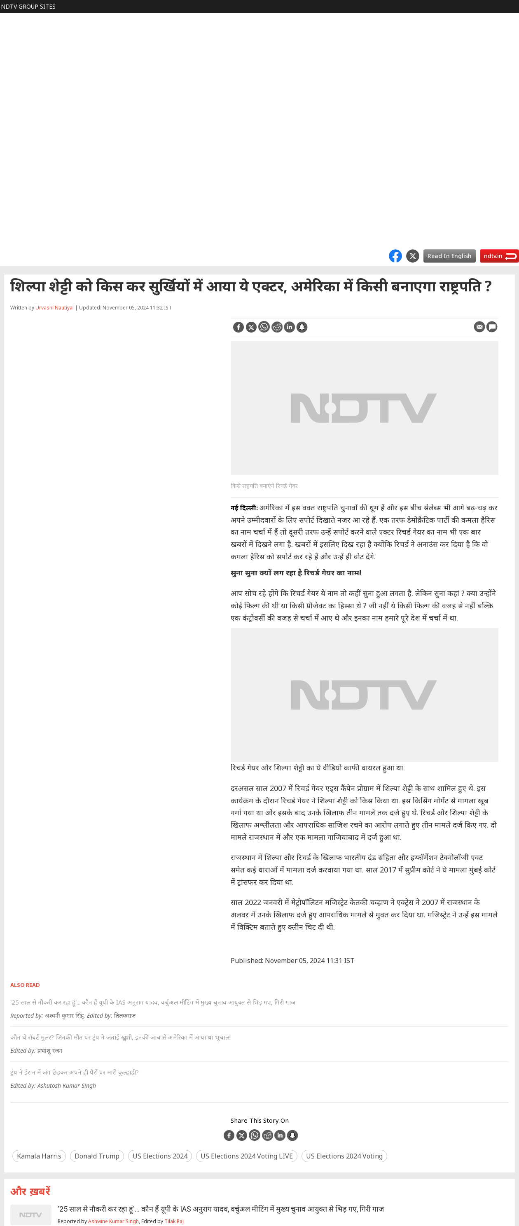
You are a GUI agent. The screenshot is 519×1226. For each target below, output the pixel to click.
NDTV (13, 19)
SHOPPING (20, 164)
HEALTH (16, 125)
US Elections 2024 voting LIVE (247, 1156)
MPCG (13, 204)
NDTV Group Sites (28, 6)
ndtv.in (493, 256)
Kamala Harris (39, 1156)
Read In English (450, 256)
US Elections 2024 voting (344, 1156)
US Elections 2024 (160, 1156)
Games (14, 151)
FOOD (13, 98)
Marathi (15, 217)
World (13, 33)
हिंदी (10, 59)
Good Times (21, 230)
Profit (12, 46)
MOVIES (16, 72)
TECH (12, 138)
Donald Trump (97, 1156)
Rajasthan (18, 191)
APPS (12, 177)
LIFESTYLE (19, 112)
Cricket (14, 85)
